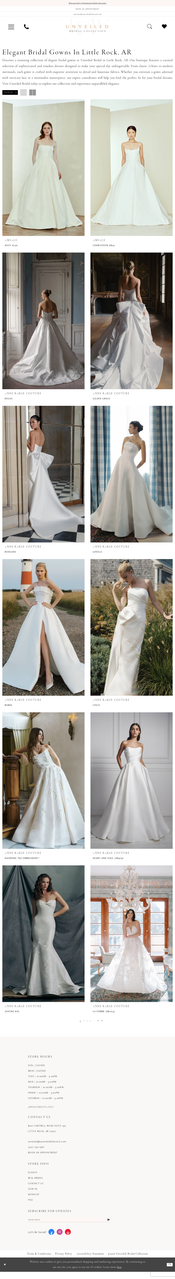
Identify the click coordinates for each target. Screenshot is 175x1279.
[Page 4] (90, 1025)
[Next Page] (106, 1025)
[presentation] (43, 172)
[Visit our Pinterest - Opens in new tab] (68, 1239)
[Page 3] (86, 1025)
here (119, 1274)
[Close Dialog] (5, 1271)
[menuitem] (11, 31)
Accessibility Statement (90, 1261)
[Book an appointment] (87, 10)
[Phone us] (26, 32)
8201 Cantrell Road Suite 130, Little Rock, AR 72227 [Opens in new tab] (47, 1133)
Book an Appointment (43, 1157)
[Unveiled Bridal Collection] (87, 31)
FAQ (30, 1204)
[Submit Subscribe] (108, 1225)
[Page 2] (81, 1025)
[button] (11, 31)
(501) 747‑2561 (36, 1152)
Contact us (36, 1188)
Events (32, 1177)
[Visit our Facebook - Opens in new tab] (51, 1239)
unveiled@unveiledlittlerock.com (47, 1146)
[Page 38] (100, 1025)
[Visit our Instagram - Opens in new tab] (60, 1239)
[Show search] (149, 31)
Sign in (32, 1193)
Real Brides (35, 1182)
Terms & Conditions (39, 1261)
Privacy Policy (63, 1261)
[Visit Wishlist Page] (164, 31)
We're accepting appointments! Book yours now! (87, 3)
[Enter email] (69, 1225)
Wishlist (33, 1199)
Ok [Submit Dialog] (169, 1271)
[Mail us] (87, 18)
